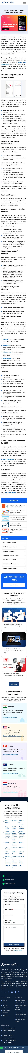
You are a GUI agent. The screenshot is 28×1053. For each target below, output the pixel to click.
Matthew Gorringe (21, 827)
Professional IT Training (8, 1043)
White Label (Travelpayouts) (9, 1040)
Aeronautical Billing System (9, 1028)
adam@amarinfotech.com (10, 792)
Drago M (7, 865)
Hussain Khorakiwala (7, 837)
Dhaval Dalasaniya (7, 832)
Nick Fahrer (7, 852)
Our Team (5, 1005)
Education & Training (21, 1017)
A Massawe (7, 862)
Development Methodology (14, 564)
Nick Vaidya (14, 832)
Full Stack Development (14, 559)
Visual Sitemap (6, 1010)
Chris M (21, 856)
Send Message (14, 944)
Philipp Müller (7, 827)
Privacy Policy (18, 950)
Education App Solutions (9, 1038)
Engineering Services (21, 1005)
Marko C (7, 842)
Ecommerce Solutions (8, 1035)
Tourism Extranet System (9, 1030)
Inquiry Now (14, 585)
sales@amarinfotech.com (10, 717)
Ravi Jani (14, 847)
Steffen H (14, 852)
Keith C (21, 842)
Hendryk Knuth (21, 837)
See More (14, 684)
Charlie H (14, 843)
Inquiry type (8, 920)
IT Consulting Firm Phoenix (20, 1020)
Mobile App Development (14, 547)
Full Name (8, 904)
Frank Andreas (7, 848)
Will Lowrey (14, 862)
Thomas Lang (21, 852)
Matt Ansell (21, 862)
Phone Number (9, 915)
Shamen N (14, 866)
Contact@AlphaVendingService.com (13, 736)
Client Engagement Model (14, 568)
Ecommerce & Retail (21, 1012)
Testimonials (6, 1007)
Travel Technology (20, 1002)
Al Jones (14, 820)
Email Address (9, 909)
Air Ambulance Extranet (8, 1033)
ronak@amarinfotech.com (10, 754)
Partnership (5, 1012)
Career (4, 1002)
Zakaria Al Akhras (21, 822)
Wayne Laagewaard (21, 832)
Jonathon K (14, 857)
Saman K (21, 847)
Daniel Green (14, 827)
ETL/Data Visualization (18, 1008)
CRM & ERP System (21, 1014)
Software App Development (14, 555)
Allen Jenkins (7, 821)
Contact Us (5, 1015)
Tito (20, 865)
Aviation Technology (21, 1000)
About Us (5, 1000)
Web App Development (14, 542)
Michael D (7, 857)
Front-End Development (14, 551)
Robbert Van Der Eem (14, 837)
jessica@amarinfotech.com (10, 773)
